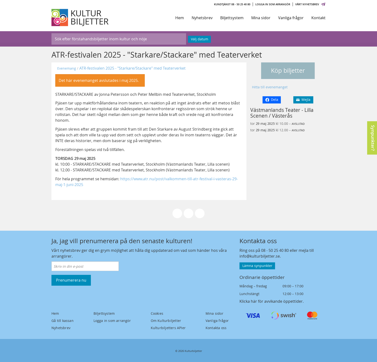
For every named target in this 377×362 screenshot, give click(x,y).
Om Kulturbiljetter (166, 320)
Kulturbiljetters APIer (168, 328)
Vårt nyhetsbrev (310, 4)
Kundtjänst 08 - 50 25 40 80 (232, 4)
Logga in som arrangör (272, 4)
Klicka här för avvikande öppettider (271, 301)
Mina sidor (260, 17)
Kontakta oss (216, 328)
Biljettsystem (232, 17)
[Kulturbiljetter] (80, 17)
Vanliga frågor (291, 17)
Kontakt (318, 17)
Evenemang (66, 68)
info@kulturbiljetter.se (259, 256)
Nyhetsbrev (202, 17)
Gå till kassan (62, 320)
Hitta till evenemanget (270, 87)
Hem (179, 17)
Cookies (157, 313)
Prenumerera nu (71, 280)
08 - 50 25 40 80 (275, 250)
